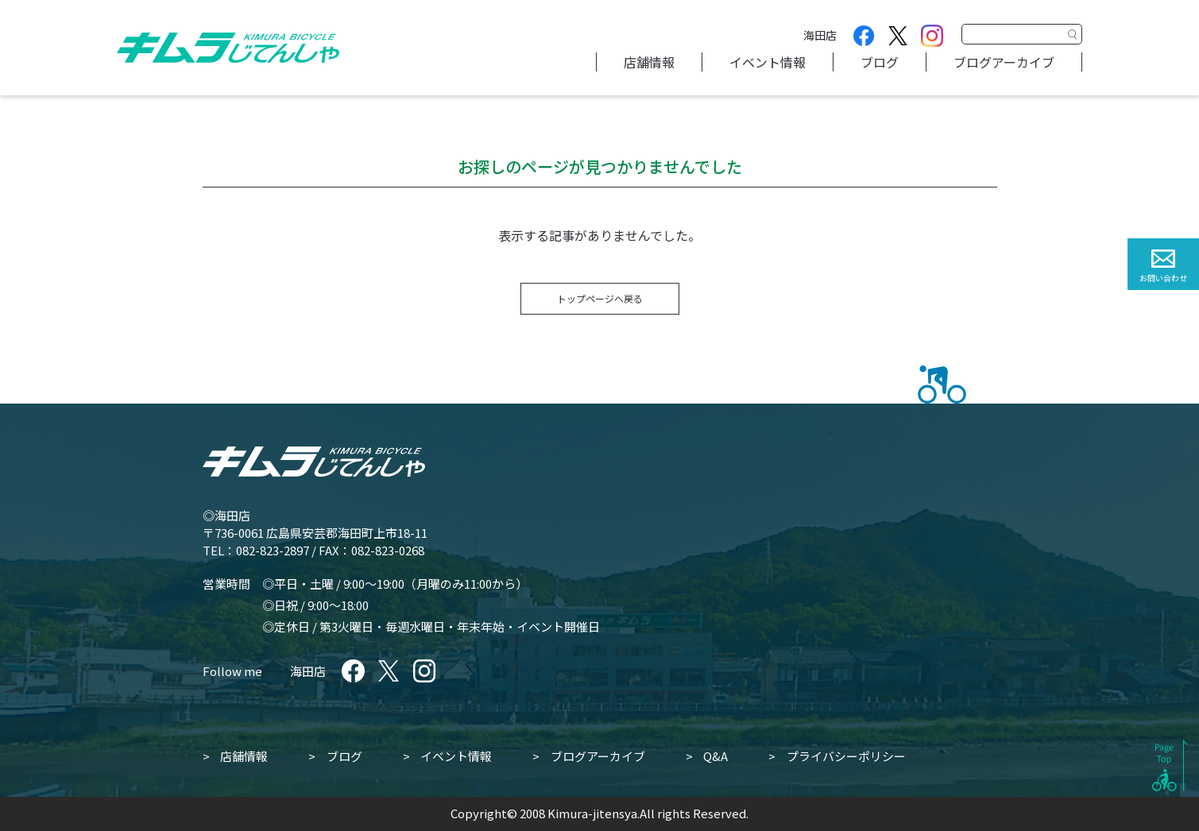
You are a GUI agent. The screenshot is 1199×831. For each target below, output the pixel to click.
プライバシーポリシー (846, 756)
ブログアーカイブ (1003, 62)
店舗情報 (649, 62)
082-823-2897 (272, 550)
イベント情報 (767, 62)
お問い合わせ (1163, 278)
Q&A (715, 756)
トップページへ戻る (600, 298)
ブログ (880, 62)
